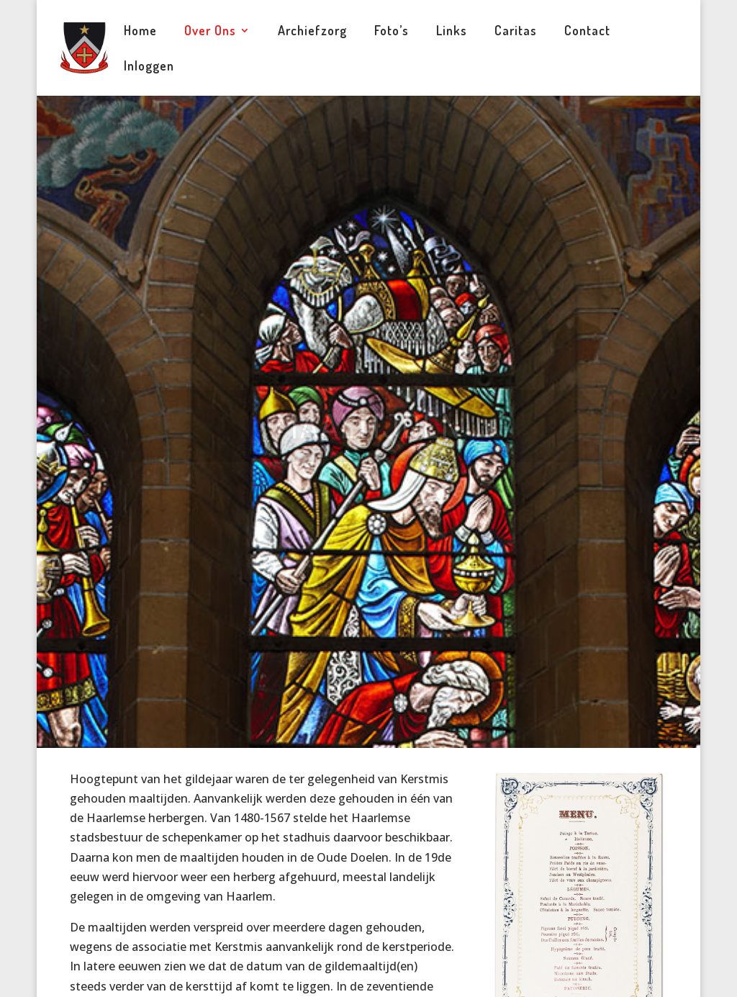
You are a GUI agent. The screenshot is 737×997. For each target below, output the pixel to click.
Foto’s (391, 31)
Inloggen (149, 66)
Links (451, 31)
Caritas (515, 31)
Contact (587, 31)
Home (140, 31)
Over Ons (210, 31)
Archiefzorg (312, 31)
